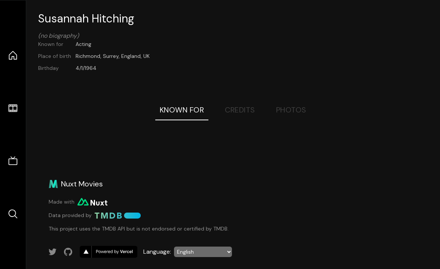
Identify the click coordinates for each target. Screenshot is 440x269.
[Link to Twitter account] (53, 252)
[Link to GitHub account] (68, 252)
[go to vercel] (108, 252)
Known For (182, 110)
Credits (240, 110)
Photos (291, 110)
